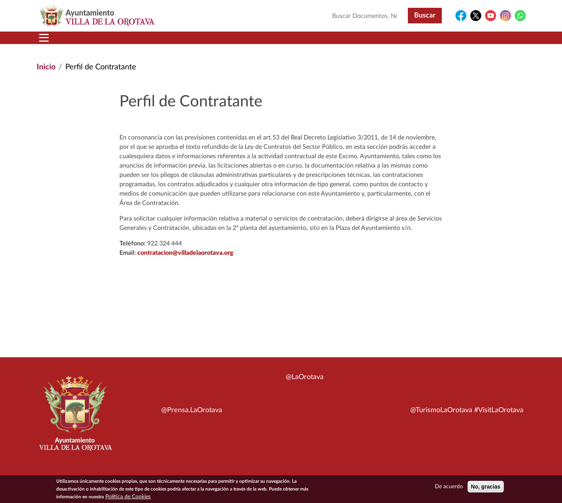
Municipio (97, 42)
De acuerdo (449, 486)
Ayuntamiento (162, 42)
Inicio (52, 42)
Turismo (473, 42)
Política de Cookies (128, 496)
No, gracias (485, 487)
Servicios (267, 42)
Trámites (322, 42)
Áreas (219, 42)
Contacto (372, 42)
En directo (422, 42)
